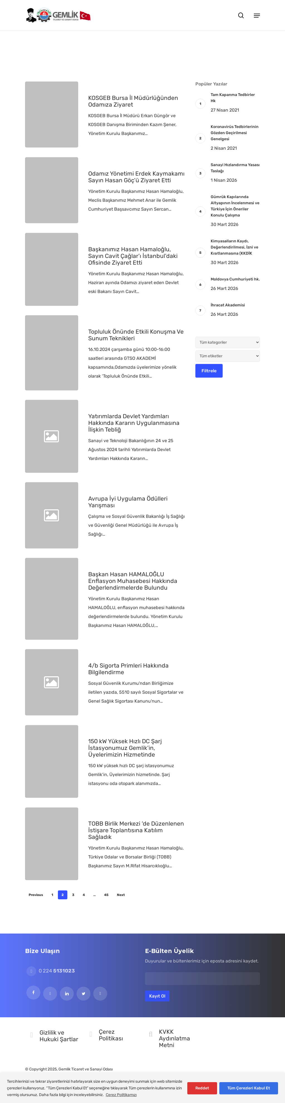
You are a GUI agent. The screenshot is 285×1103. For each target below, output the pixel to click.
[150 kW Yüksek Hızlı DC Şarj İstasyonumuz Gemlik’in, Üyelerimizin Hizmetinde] (51, 761)
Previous (36, 895)
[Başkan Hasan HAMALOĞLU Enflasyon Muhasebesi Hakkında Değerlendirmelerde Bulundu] (51, 598)
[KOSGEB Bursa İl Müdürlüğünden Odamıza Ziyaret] (51, 114)
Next (121, 895)
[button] (257, 15)
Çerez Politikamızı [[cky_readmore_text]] (121, 1094)
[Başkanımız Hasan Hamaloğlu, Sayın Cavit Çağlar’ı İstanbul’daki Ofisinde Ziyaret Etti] (51, 269)
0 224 (50, 971)
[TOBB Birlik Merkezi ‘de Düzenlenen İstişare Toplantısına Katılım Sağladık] (51, 843)
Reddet (202, 1088)
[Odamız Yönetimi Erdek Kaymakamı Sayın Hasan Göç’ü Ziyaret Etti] (51, 190)
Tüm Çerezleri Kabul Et (248, 1088)
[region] (142, 1088)
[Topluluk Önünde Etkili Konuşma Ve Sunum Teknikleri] (51, 352)
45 (106, 895)
